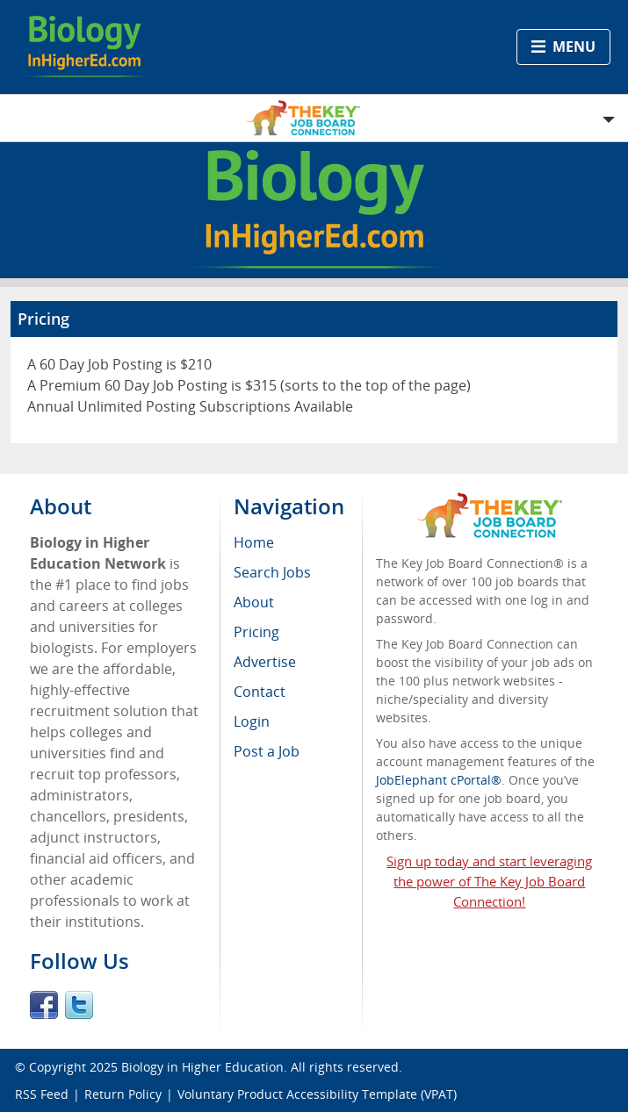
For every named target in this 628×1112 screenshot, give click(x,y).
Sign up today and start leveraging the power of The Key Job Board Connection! (489, 881)
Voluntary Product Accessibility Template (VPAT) (317, 1094)
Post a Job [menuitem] (267, 751)
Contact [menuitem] (259, 691)
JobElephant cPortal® (439, 779)
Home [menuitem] (254, 542)
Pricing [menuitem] (256, 632)
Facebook (44, 1005)
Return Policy (123, 1094)
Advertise (265, 661)
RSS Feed (42, 1094)
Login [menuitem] (252, 721)
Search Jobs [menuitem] (272, 572)
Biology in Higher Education (202, 1066)
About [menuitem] (254, 602)
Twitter (79, 1005)
